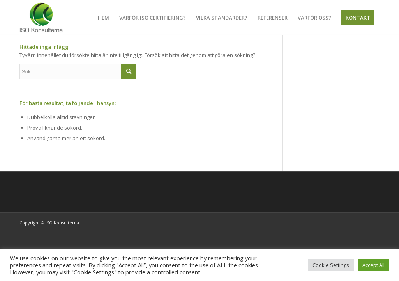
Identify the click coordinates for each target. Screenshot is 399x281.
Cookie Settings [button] (330, 265)
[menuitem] (103, 17)
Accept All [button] (373, 265)
